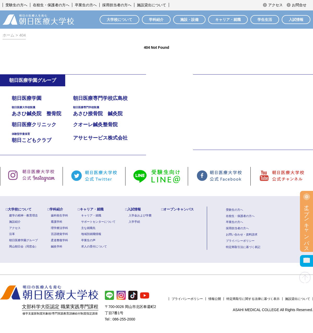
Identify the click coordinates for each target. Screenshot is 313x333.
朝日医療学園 (26, 98)
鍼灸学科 (56, 246)
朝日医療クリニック (34, 124)
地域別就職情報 (91, 233)
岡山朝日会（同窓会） (23, 246)
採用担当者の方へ (116, 5)
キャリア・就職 (228, 19)
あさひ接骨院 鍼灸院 (103, 110)
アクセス (275, 5)
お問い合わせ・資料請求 (241, 234)
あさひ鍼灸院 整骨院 (42, 110)
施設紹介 (15, 221)
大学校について (119, 19)
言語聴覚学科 (59, 233)
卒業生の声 (88, 240)
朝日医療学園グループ (23, 240)
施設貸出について (151, 5)
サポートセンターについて (98, 221)
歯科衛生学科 (59, 215)
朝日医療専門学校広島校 (100, 98)
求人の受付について (94, 246)
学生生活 (264, 19)
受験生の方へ (16, 5)
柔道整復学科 (59, 240)
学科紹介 (156, 19)
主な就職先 (88, 227)
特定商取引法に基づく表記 (243, 247)
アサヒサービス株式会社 (100, 138)
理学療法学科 (59, 227)
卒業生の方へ (86, 5)
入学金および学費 (140, 215)
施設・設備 (189, 19)
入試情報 (296, 19)
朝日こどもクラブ (42, 137)
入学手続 (134, 221)
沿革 (12, 233)
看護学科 (56, 221)
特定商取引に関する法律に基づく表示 (253, 298)
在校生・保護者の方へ (51, 5)
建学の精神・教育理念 (23, 215)
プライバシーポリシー (240, 240)
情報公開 (214, 298)
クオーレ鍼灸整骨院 (95, 124)
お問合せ (299, 5)
